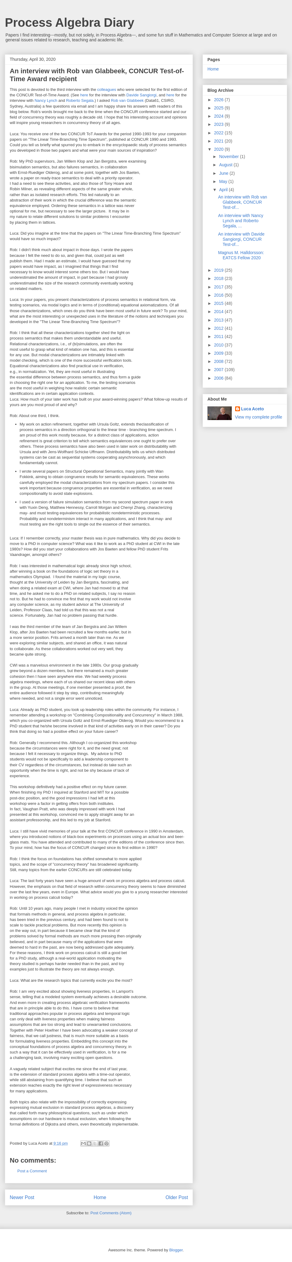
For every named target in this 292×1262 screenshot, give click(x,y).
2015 (219, 303)
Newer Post (22, 1197)
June (224, 173)
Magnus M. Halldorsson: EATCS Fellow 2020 (241, 255)
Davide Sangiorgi (141, 95)
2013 (219, 320)
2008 (219, 361)
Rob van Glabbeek (127, 100)
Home (100, 1197)
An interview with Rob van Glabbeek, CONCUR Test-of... (242, 202)
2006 (219, 378)
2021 (219, 141)
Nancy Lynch (46, 100)
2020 (219, 149)
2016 (219, 295)
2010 (219, 345)
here (84, 95)
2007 (219, 369)
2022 (219, 132)
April (224, 189)
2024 (219, 116)
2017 (219, 286)
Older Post (176, 1197)
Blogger (175, 1250)
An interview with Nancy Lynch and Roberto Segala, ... (240, 220)
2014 (219, 311)
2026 (219, 99)
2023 (219, 124)
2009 (219, 353)
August (226, 164)
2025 (219, 107)
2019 (219, 270)
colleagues (106, 89)
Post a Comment (32, 1171)
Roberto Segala (79, 100)
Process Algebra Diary (69, 22)
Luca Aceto (252, 408)
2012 (219, 328)
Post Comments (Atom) (110, 1213)
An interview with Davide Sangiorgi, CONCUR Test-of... (241, 239)
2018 (219, 278)
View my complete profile (258, 417)
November (229, 156)
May (223, 181)
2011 (219, 336)
